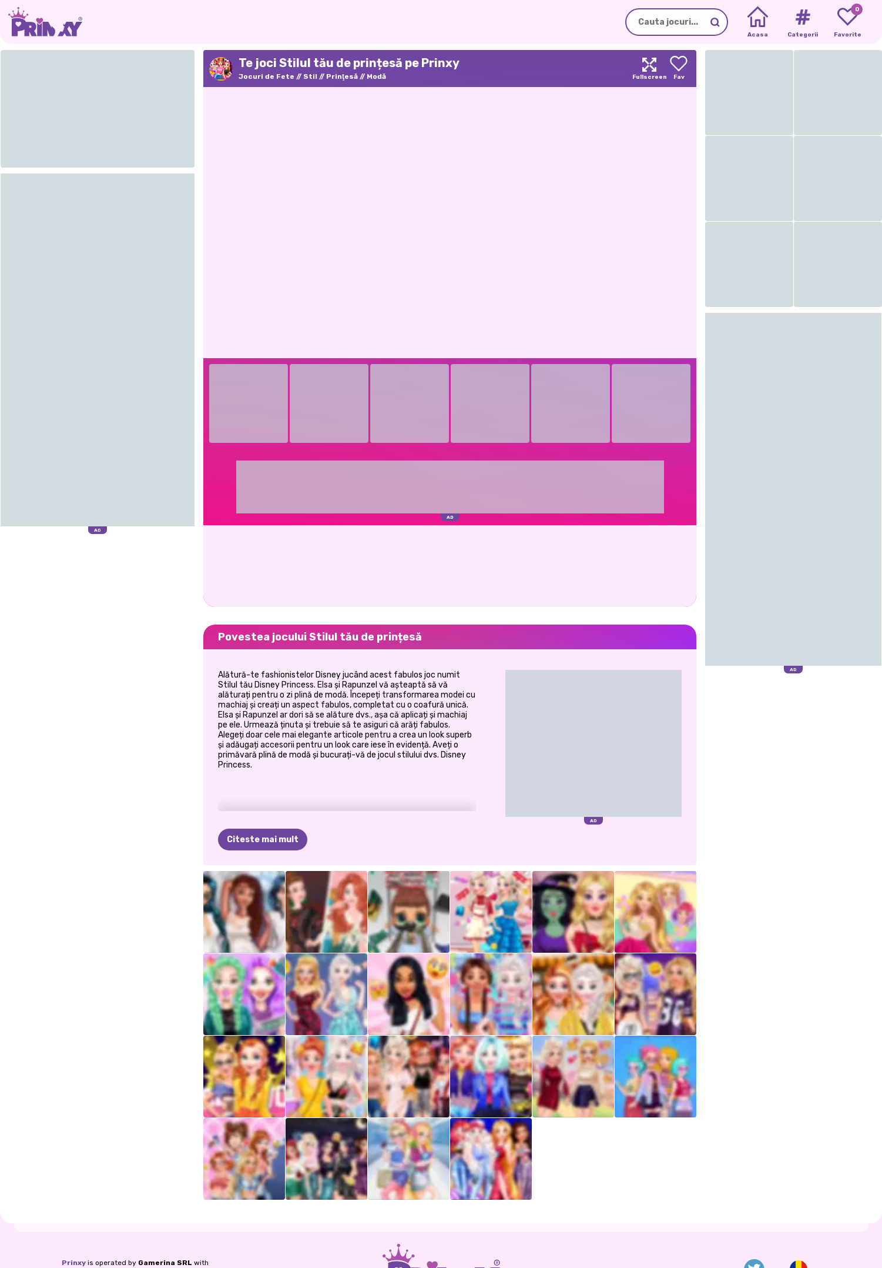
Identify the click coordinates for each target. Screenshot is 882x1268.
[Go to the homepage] (41, 22)
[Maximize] (649, 68)
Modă (376, 76)
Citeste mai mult (263, 840)
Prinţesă (342, 76)
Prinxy (74, 1263)
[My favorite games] (848, 22)
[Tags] (802, 22)
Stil (310, 76)
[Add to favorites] (679, 68)
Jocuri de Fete (266, 76)
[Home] (758, 22)
